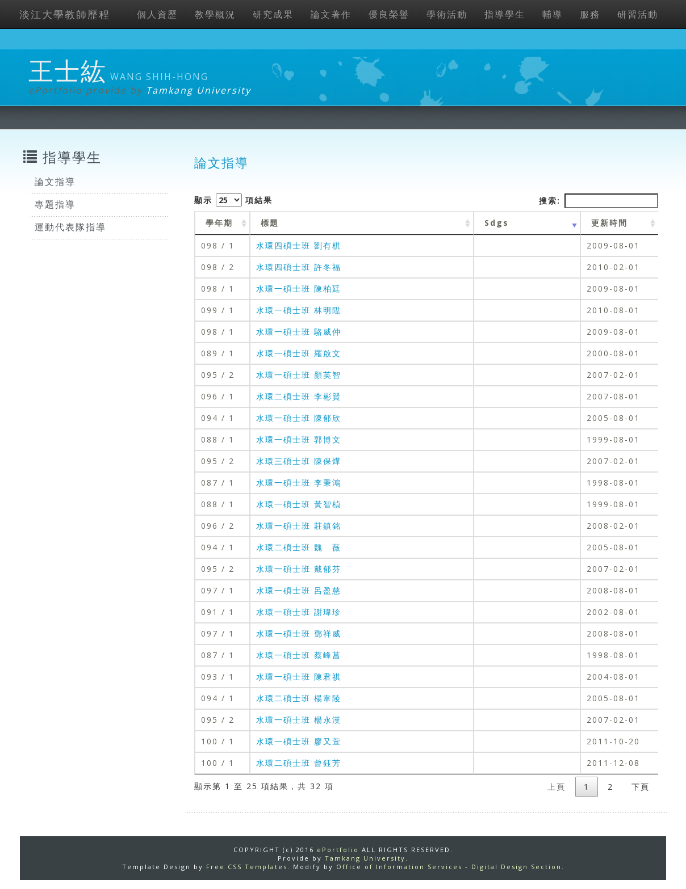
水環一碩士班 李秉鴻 (298, 482)
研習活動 (637, 14)
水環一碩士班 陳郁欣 (298, 417)
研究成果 (273, 14)
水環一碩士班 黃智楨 (298, 504)
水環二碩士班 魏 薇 (298, 547)
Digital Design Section (516, 866)
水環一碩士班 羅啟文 (298, 353)
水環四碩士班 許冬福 (298, 267)
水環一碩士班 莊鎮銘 (298, 525)
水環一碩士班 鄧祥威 (298, 633)
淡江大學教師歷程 (64, 14)
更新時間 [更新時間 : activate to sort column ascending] (609, 222)
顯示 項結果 (233, 200)
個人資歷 (157, 14)
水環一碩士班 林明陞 (298, 310)
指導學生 (504, 14)
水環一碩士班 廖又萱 (298, 741)
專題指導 (55, 204)
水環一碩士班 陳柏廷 (298, 288)
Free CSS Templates (246, 866)
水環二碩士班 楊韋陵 (298, 698)
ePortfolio (338, 849)
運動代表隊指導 (70, 227)
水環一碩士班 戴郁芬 (298, 568)
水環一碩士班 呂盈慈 (298, 590)
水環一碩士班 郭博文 (298, 439)
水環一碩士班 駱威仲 (298, 331)
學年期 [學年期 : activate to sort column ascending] (219, 222)
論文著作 (331, 14)
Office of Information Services (399, 866)
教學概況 (215, 14)
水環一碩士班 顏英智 (298, 374)
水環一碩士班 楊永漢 (298, 719)
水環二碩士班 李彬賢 (298, 396)
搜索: (598, 200)
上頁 (556, 786)
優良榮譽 (389, 14)
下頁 (640, 786)
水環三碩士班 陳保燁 (298, 461)
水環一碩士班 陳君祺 (298, 676)
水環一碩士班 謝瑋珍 (298, 611)
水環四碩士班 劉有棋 (298, 245)
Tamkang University (198, 90)
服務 (590, 14)
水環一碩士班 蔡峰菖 (298, 655)
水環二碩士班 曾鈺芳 (298, 762)
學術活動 (446, 14)
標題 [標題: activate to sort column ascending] (270, 222)
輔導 (552, 14)
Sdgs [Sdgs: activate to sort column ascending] (496, 222)
